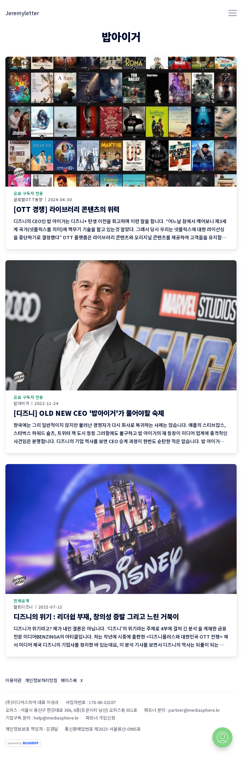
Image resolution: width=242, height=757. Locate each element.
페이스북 (69, 680)
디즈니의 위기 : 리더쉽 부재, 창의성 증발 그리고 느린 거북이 (96, 616)
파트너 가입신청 (100, 717)
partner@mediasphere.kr (194, 710)
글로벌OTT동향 (28, 199)
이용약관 (13, 680)
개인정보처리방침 (41, 680)
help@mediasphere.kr (56, 717)
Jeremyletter (22, 13)
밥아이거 (21, 403)
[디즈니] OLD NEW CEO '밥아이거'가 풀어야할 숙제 (89, 413)
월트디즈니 (23, 607)
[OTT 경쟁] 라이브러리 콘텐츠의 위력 (66, 209)
